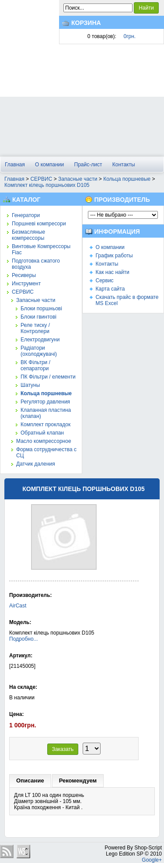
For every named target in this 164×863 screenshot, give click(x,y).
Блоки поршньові (41, 308)
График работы (114, 256)
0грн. (130, 36)
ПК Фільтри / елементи (48, 377)
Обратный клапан (42, 433)
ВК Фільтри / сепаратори (35, 365)
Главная (15, 164)
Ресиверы (24, 275)
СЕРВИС (41, 179)
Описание (30, 780)
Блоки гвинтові (38, 317)
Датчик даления (35, 464)
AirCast (17, 606)
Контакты (123, 164)
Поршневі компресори (39, 224)
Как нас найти (112, 272)
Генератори (26, 215)
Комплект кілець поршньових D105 (46, 185)
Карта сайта (110, 289)
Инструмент (26, 284)
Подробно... (23, 639)
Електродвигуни (40, 340)
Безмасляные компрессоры (28, 235)
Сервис (105, 280)
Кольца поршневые (126, 179)
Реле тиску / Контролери (35, 328)
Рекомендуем (78, 780)
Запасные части (77, 179)
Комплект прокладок (45, 424)
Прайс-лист (88, 164)
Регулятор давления (45, 402)
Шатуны (30, 385)
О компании (49, 164)
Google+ (152, 860)
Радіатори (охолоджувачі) (39, 351)
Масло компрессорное (43, 441)
